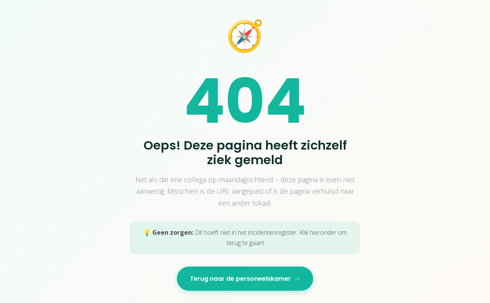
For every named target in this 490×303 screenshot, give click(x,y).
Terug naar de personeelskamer (245, 278)
